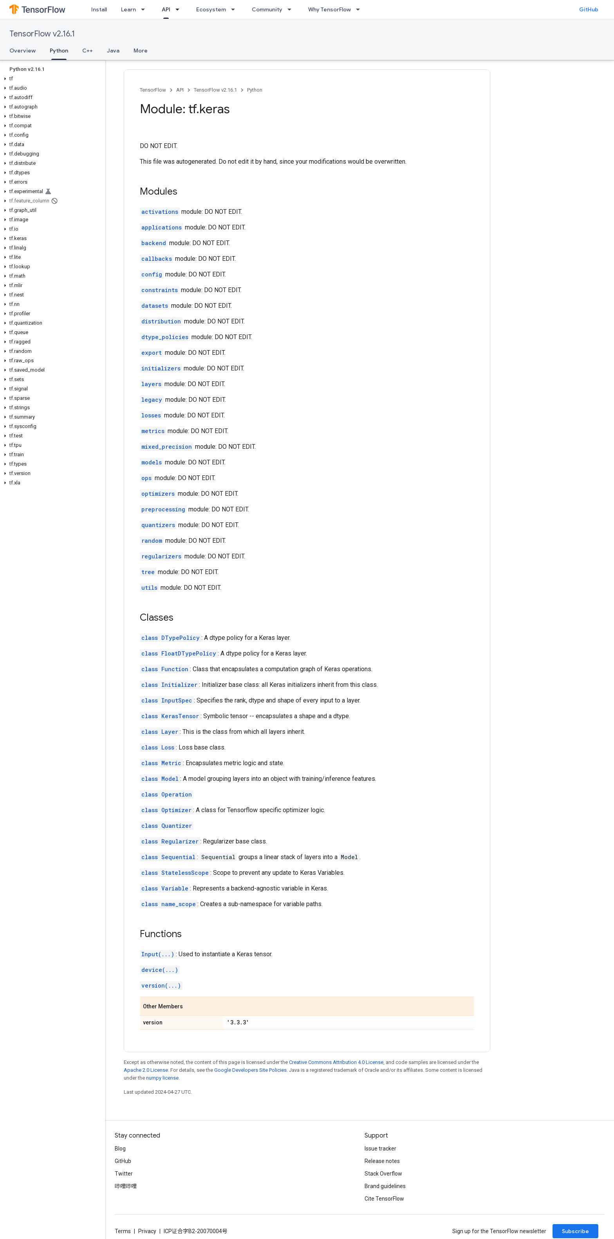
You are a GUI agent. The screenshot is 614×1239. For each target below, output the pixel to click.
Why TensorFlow (329, 9)
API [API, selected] (166, 9)
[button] (51, 78)
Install (99, 9)
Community (267, 9)
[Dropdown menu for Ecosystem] (235, 9)
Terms (123, 1231)
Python (254, 90)
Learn (128, 9)
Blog (120, 1148)
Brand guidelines (385, 1186)
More (141, 50)
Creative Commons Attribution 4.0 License (336, 1062)
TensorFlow (153, 90)
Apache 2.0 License (146, 1070)
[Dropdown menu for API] (179, 9)
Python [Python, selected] (59, 50)
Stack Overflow (383, 1173)
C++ (87, 50)
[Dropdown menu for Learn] (145, 9)
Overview (22, 50)
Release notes (382, 1161)
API (180, 90)
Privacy (147, 1231)
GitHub (588, 9)
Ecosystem (211, 9)
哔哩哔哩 (126, 1186)
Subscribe (575, 1231)
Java (113, 50)
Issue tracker (380, 1148)
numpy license (162, 1078)
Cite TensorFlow (384, 1199)
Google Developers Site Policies (250, 1070)
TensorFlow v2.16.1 (42, 34)
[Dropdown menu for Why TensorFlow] (360, 9)
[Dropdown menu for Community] (291, 9)
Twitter (124, 1173)
